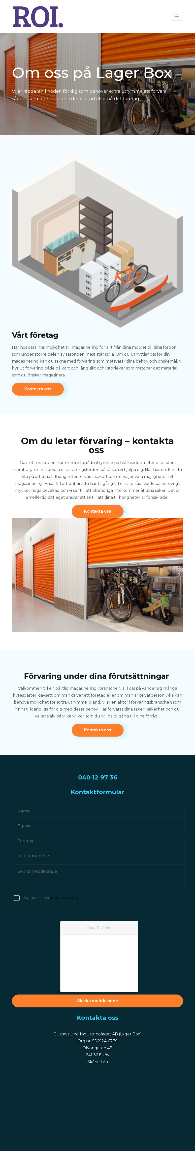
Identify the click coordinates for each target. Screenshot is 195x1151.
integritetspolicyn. (53, 898)
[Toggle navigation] (177, 16)
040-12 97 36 (97, 777)
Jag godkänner (40, 898)
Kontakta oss (37, 389)
